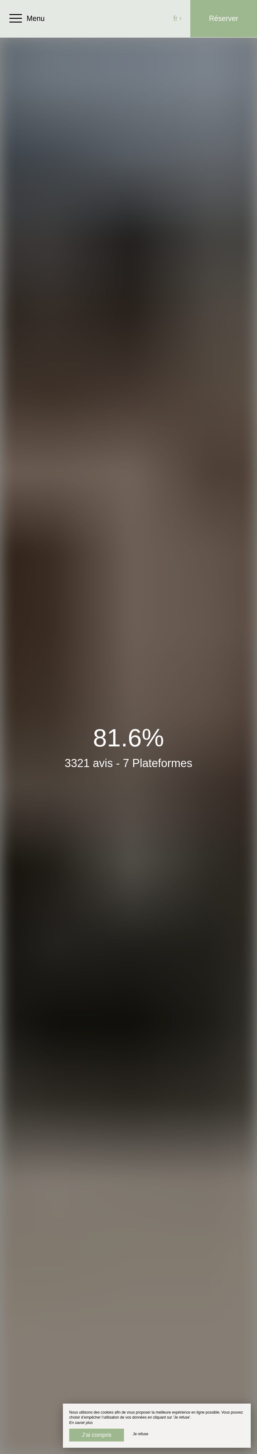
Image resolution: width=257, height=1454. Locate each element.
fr (177, 18)
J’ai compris (96, 1435)
